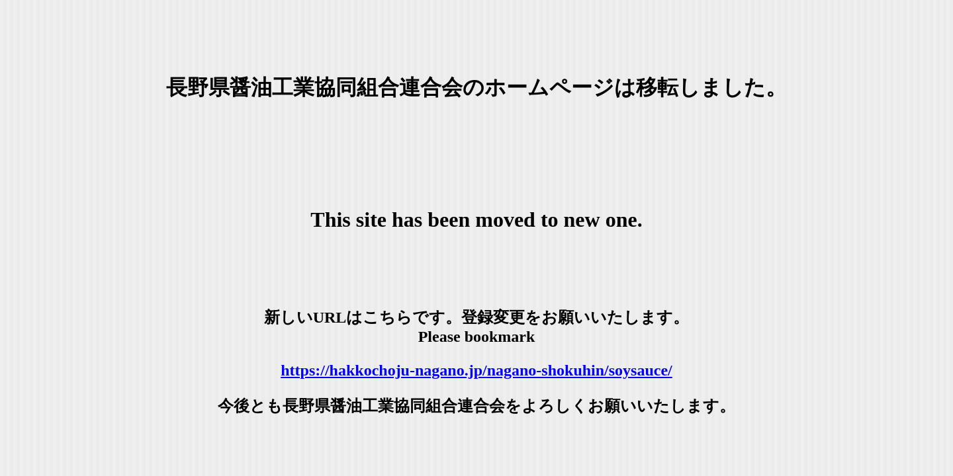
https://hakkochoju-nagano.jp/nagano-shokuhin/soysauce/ (476, 370)
